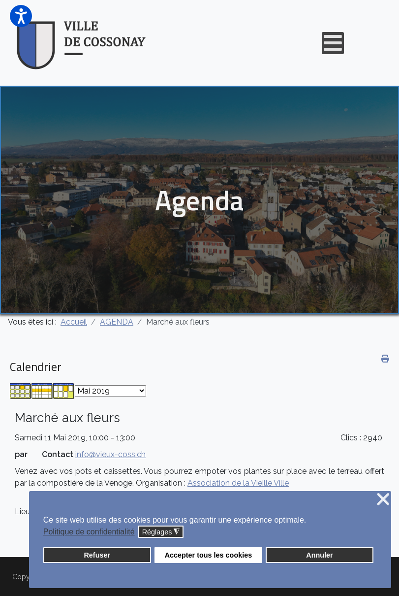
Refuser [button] (97, 555)
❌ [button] (383, 500)
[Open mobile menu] (333, 43)
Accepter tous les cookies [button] (208, 555)
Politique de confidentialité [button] (89, 532)
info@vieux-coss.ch (110, 454)
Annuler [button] (319, 555)
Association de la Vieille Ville (238, 483)
